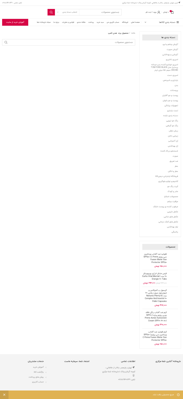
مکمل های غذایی (171, 216)
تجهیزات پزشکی (171, 105)
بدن (176, 85)
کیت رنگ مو (172, 186)
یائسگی (175, 232)
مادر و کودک (173, 191)
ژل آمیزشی (173, 141)
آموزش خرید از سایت (15, 22)
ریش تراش (173, 130)
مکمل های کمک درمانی (168, 222)
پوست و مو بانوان (170, 100)
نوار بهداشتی (172, 226)
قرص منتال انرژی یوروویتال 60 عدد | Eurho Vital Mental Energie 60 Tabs (154, 276)
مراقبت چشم (172, 201)
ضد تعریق (174, 161)
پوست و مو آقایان (170, 95)
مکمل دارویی (172, 211)
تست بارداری (172, 110)
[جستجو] (85, 12)
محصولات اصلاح (171, 196)
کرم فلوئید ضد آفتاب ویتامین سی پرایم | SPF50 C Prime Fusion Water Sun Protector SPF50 (155, 336)
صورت (175, 156)
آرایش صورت (172, 49)
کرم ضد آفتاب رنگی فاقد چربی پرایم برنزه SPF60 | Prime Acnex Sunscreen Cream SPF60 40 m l (156, 316)
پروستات (174, 90)
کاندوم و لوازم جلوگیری (168, 181)
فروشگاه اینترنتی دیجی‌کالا (166, 176)
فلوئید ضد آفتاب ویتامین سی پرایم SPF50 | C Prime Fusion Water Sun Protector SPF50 (155, 258)
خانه (133, 33)
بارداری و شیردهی (170, 80)
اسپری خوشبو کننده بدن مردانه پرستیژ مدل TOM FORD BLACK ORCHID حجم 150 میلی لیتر (164, 67)
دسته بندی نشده (170, 115)
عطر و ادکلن (173, 171)
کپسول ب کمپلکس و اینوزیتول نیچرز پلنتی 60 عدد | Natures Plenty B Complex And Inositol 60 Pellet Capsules (156, 296)
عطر (176, 166)
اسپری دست (172, 75)
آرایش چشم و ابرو (170, 44)
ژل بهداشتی (173, 146)
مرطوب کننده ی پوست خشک (165, 206)
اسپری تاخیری (172, 59)
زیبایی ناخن (173, 136)
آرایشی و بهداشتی (170, 54)
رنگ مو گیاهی (172, 125)
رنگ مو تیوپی (172, 120)
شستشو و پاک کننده (169, 151)
